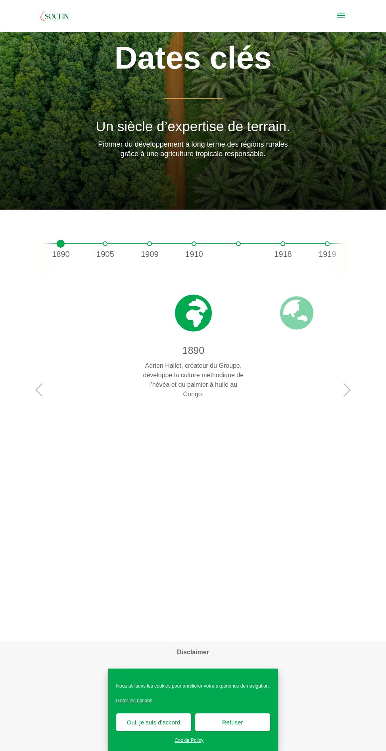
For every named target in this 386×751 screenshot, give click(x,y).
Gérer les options (134, 700)
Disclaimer (193, 652)
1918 (283, 254)
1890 (61, 254)
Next (345, 390)
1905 (105, 254)
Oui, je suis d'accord (154, 722)
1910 (194, 254)
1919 (327, 254)
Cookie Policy (189, 740)
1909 (150, 254)
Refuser (232, 722)
